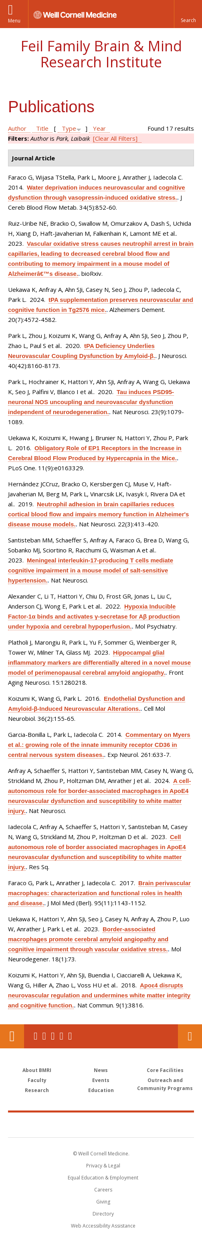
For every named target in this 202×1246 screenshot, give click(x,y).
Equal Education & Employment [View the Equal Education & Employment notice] (103, 1177)
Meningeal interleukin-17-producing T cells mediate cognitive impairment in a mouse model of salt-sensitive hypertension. (90, 570)
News (101, 1070)
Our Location (12, 1036)
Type (69, 128)
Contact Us (190, 1036)
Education (101, 1090)
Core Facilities (165, 1070)
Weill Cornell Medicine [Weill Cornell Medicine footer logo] (58, 1124)
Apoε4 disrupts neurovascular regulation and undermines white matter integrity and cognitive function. (99, 995)
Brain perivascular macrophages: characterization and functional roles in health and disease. (99, 893)
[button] (188, 14)
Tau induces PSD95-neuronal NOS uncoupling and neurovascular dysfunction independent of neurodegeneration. (91, 401)
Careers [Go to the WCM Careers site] (103, 1189)
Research (37, 1090)
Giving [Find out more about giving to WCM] (103, 1201)
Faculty (37, 1080)
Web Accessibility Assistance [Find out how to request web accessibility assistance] (103, 1225)
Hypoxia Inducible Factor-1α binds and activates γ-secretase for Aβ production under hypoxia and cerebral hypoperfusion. (94, 616)
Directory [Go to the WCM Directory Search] (103, 1213)
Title (42, 128)
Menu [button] (14, 20)
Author (17, 128)
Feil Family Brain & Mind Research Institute (101, 54)
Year (99, 128)
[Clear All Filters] (115, 138)
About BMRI (36, 1070)
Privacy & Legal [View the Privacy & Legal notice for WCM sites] (103, 1165)
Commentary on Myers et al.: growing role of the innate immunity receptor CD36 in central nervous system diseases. (99, 744)
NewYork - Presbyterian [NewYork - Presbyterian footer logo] (152, 1124)
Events (100, 1080)
